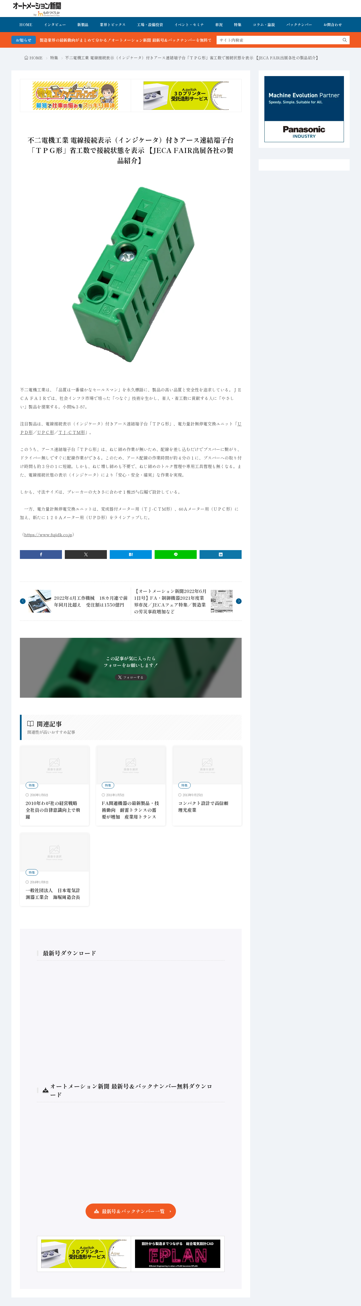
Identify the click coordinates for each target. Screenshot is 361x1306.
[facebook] (41, 554)
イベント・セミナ (189, 24)
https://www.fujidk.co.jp (48, 534)
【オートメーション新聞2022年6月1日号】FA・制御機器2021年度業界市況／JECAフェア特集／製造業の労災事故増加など (170, 601)
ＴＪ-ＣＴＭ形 (71, 432)
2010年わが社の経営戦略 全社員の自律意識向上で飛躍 (54, 810)
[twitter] (86, 554)
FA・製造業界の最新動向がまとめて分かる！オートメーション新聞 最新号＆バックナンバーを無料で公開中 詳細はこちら (154, 40)
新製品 (82, 24)
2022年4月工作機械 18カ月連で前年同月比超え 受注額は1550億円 (91, 601)
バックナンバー (299, 24)
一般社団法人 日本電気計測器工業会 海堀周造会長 (53, 893)
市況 (219, 24)
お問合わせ (332, 24)
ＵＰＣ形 (45, 432)
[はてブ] (131, 554)
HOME (25, 24)
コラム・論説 (264, 24)
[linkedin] (221, 554)
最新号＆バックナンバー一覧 (133, 1211)
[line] (176, 554)
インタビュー (55, 24)
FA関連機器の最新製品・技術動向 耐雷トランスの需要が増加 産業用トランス (130, 810)
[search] (345, 40)
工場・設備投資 (150, 24)
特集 (237, 24)
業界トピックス (113, 24)
